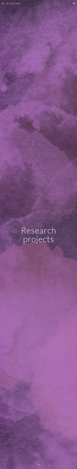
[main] (38, 234)
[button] (3, 3)
